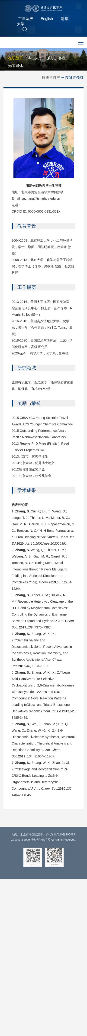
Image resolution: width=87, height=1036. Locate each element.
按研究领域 (74, 78)
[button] (25, 30)
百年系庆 (25, 20)
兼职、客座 (56, 59)
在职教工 (15, 59)
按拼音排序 (51, 78)
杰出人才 (35, 59)
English (47, 20)
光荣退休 (15, 66)
